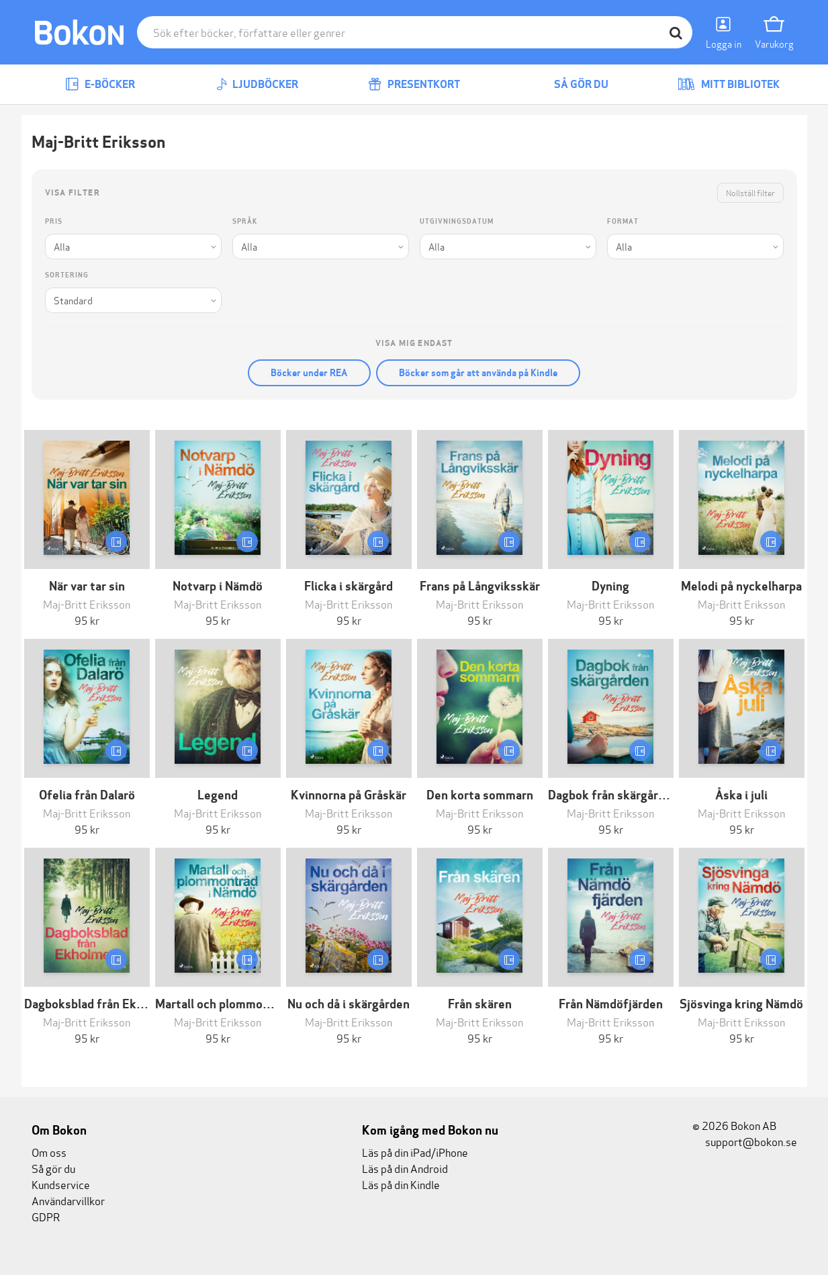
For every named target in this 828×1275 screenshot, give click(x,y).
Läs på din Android (405, 1168)
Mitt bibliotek (729, 84)
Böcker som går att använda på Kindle (478, 373)
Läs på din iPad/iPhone (415, 1151)
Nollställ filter (750, 192)
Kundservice (61, 1184)
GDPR (46, 1216)
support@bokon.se (744, 1141)
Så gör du (571, 84)
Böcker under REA (309, 373)
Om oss (49, 1151)
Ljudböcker (257, 84)
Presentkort (414, 84)
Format (623, 221)
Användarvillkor (68, 1200)
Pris (53, 221)
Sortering (67, 275)
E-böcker (100, 84)
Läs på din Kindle (401, 1184)
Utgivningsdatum (457, 221)
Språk (244, 221)
